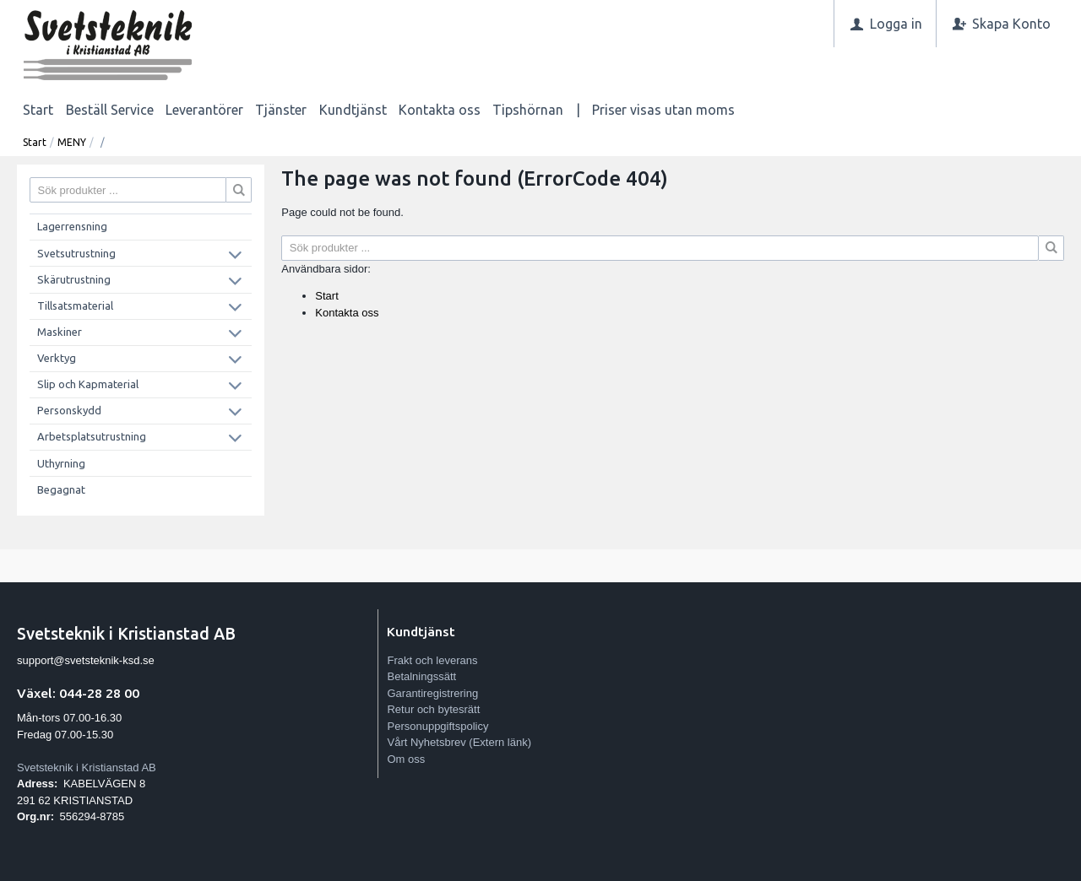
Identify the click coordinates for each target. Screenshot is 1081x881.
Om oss (406, 759)
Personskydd (69, 410)
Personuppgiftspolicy (437, 726)
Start (38, 109)
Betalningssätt (421, 676)
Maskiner (59, 332)
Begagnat (61, 489)
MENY (71, 142)
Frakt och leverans (432, 660)
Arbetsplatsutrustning (91, 436)
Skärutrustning (74, 279)
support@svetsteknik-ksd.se (86, 660)
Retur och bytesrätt (433, 709)
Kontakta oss (440, 109)
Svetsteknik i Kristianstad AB (86, 767)
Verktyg (56, 358)
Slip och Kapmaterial (88, 384)
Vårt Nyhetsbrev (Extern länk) (459, 742)
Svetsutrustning (76, 253)
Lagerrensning (72, 226)
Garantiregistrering (432, 693)
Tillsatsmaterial (75, 305)
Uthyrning (61, 463)
